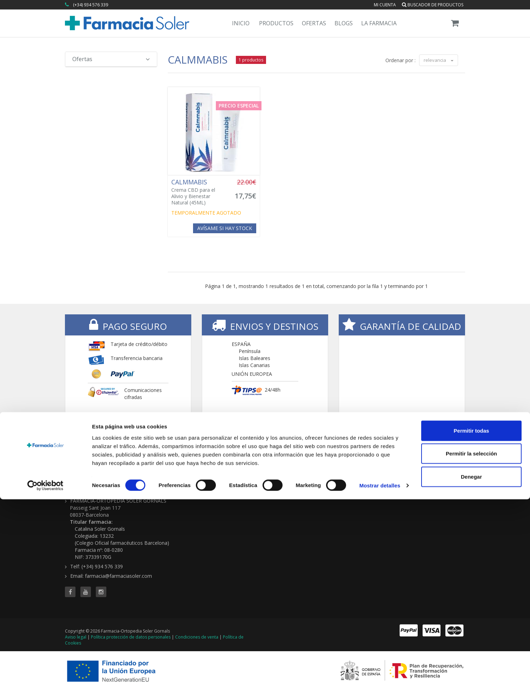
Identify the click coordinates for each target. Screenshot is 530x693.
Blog (412, 472)
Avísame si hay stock (224, 228)
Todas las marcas (290, 472)
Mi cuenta (385, 5)
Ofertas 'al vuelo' (357, 486)
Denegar (471, 670)
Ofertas (314, 23)
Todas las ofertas (358, 472)
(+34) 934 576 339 (90, 5)
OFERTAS (351, 462)
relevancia (438, 60)
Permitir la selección (471, 647)
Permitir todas (471, 624)
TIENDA (280, 462)
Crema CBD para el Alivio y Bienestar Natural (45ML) (199, 192)
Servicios (417, 479)
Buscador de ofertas (362, 479)
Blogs (343, 23)
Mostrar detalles (379, 679)
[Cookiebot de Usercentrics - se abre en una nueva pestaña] (45, 679)
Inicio (241, 23)
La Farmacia (379, 23)
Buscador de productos (432, 5)
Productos (276, 23)
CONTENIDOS (425, 462)
